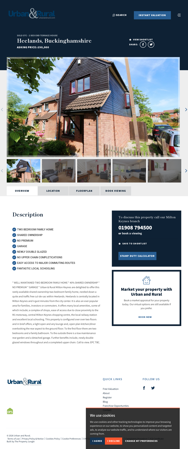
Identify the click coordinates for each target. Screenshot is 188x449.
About (106, 393)
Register (107, 397)
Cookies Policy (53, 438)
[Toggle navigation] (179, 14)
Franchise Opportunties (116, 405)
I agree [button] (97, 440)
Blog (105, 401)
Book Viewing (115, 191)
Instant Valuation (152, 15)
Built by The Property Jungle (21, 441)
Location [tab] (53, 191)
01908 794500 (135, 227)
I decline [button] (113, 440)
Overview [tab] (22, 191)
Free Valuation (111, 388)
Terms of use (13, 438)
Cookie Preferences (71, 438)
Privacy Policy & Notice (33, 438)
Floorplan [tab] (84, 191)
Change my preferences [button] (141, 440)
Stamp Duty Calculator (137, 256)
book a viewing (132, 233)
